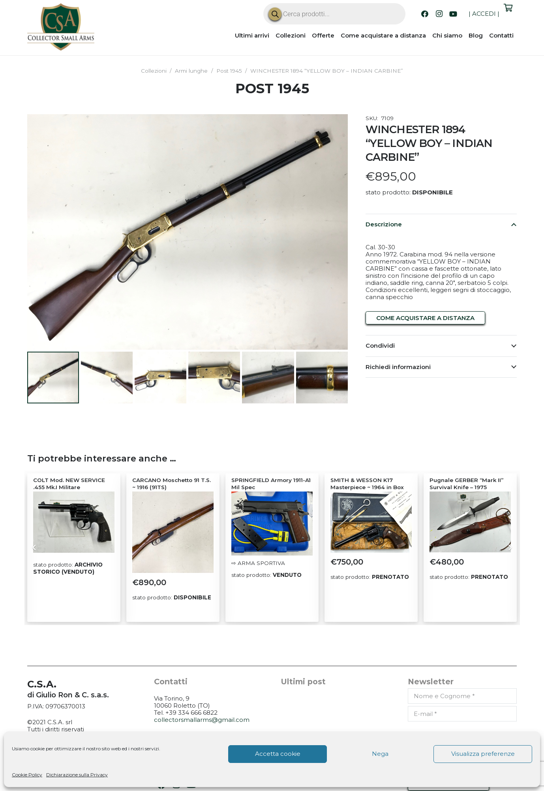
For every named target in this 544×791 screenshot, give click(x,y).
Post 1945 (229, 71)
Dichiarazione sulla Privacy (77, 775)
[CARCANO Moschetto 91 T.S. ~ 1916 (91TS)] (173, 532)
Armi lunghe (191, 71)
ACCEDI (484, 13)
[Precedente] (34, 547)
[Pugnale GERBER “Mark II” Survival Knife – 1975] (470, 521)
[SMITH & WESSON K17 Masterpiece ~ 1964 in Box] (371, 521)
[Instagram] (439, 14)
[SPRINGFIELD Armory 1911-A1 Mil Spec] (272, 523)
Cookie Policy (27, 775)
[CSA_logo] (60, 27)
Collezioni (154, 71)
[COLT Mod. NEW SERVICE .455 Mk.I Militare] (73, 521)
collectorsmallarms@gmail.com (201, 719)
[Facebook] (425, 14)
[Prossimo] (509, 547)
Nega (380, 753)
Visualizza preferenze (483, 753)
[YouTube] (453, 14)
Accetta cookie (277, 753)
